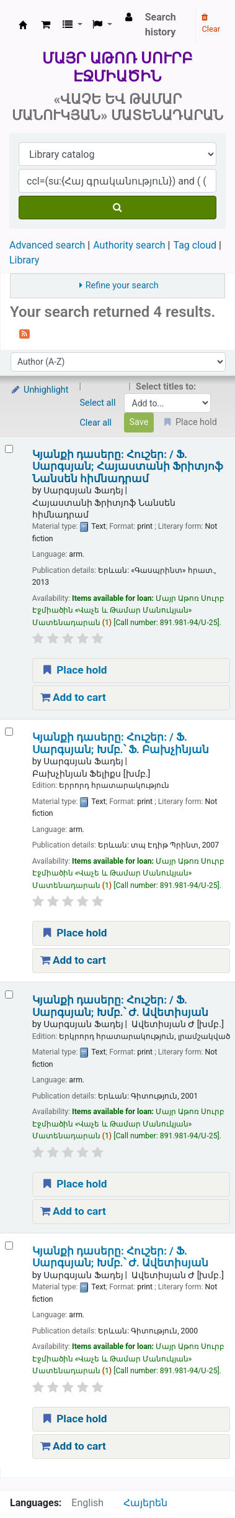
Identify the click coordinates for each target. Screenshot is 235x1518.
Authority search (129, 245)
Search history (160, 24)
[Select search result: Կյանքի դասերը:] (9, 449)
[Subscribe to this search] (24, 333)
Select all (98, 403)
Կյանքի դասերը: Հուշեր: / (127, 467)
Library (24, 260)
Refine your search (122, 285)
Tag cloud (194, 245)
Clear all (96, 423)
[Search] (117, 207)
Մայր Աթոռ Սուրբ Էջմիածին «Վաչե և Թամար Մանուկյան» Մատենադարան (23, 25)
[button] (45, 24)
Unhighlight (39, 390)
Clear (211, 24)
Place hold (73, 670)
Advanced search (47, 245)
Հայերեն (145, 1503)
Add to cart (73, 697)
